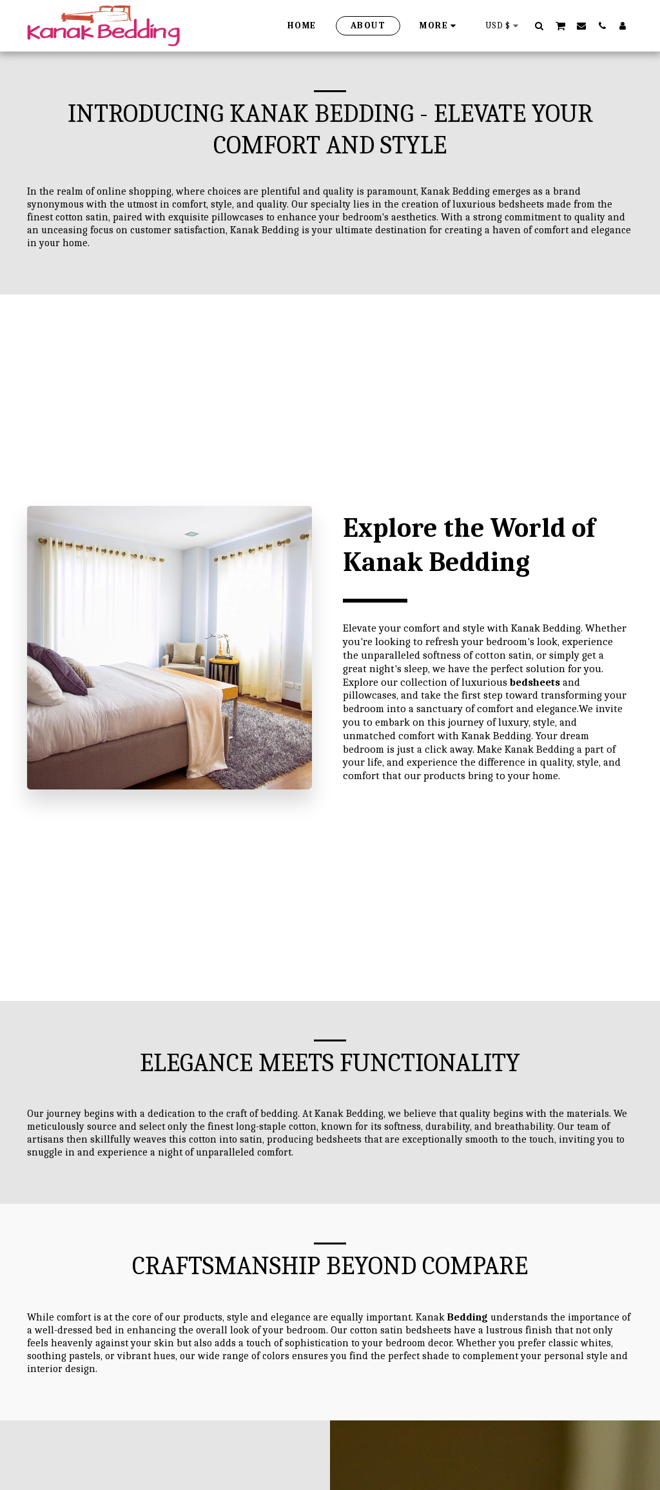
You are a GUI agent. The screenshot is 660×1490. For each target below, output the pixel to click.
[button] (539, 25)
